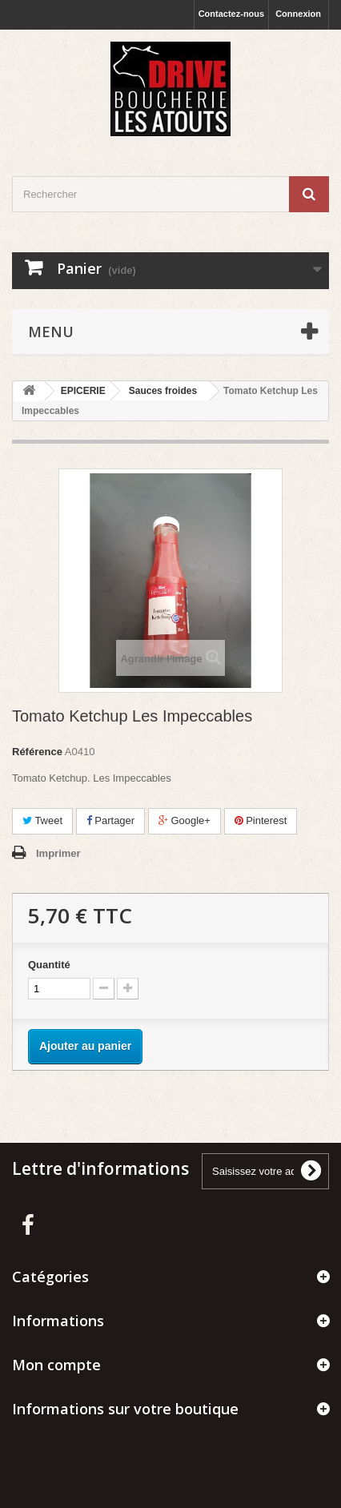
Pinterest (261, 820)
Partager (110, 820)
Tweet (42, 820)
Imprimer (58, 853)
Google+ (184, 820)
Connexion (298, 13)
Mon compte (56, 1364)
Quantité (49, 965)
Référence (37, 752)
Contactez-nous (232, 13)
